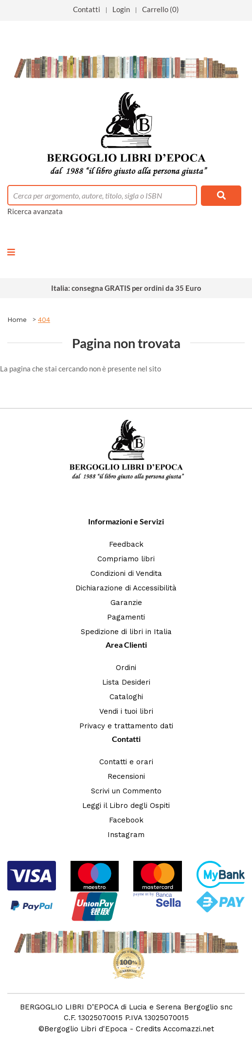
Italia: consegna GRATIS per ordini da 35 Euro (126, 288)
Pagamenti (126, 617)
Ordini (126, 667)
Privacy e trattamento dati (126, 726)
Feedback (126, 544)
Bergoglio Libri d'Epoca (85, 1028)
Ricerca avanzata (35, 211)
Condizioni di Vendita (126, 573)
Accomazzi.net (188, 1028)
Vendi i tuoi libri (126, 711)
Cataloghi (126, 696)
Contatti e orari (126, 761)
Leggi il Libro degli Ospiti (126, 805)
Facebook (126, 820)
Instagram (126, 834)
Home (17, 319)
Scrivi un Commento (126, 791)
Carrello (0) (160, 9)
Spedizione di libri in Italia (126, 631)
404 (44, 319)
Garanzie (126, 602)
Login (121, 9)
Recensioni (126, 776)
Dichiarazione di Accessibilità (126, 588)
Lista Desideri (126, 682)
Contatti (86, 9)
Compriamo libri (126, 558)
